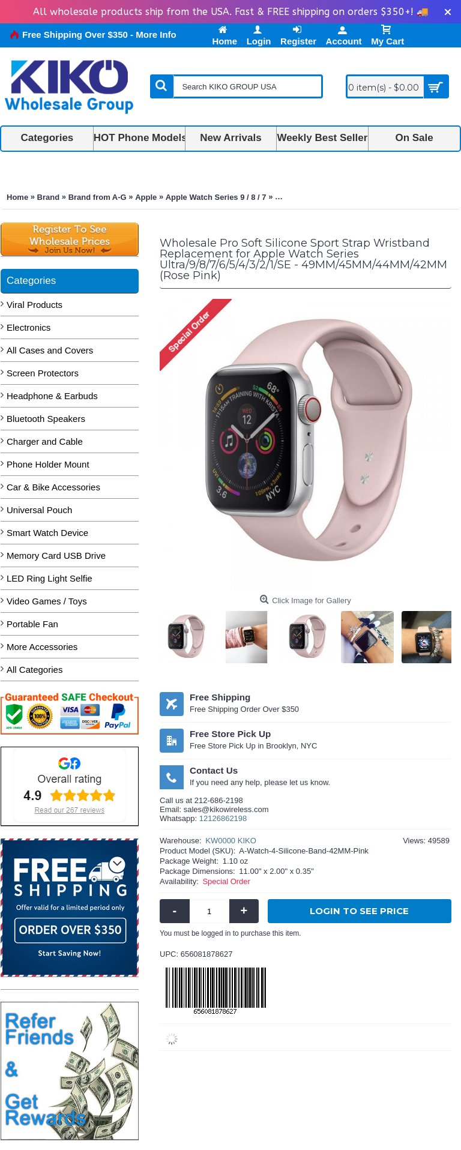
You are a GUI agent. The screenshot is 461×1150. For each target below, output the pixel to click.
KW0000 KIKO (230, 840)
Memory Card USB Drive (56, 555)
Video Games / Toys (47, 601)
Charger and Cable (45, 441)
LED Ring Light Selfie (49, 578)
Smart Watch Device (47, 533)
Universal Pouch (39, 510)
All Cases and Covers (50, 350)
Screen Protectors (43, 373)
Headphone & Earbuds (52, 396)
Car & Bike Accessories (53, 487)
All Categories (34, 669)
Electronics (28, 327)
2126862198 (225, 818)
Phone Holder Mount (48, 464)
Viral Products (34, 305)
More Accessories (42, 647)
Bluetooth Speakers (46, 419)
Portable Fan (32, 624)
